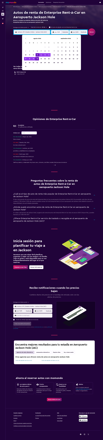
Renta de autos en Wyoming (45, 6)
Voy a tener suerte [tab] (68, 352)
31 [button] (25, 66)
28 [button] (41, 62)
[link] (20, 267)
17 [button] (25, 58)
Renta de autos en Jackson (59, 6)
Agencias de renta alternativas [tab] (25, 352)
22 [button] (45, 58)
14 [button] (41, 55)
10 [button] (25, 55)
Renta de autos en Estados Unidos (29, 6)
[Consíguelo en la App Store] (83, 420)
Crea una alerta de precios (82, 389)
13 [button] (37, 55)
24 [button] (25, 62)
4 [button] (29, 51)
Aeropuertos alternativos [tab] (43, 352)
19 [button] (33, 58)
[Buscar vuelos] (3, 7)
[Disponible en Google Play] (83, 416)
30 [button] (49, 62)
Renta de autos (16, 6)
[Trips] (3, 18)
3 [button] (25, 51)
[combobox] (21, 27)
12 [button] (33, 55)
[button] (3, 2)
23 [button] (49, 58)
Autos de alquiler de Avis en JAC (24, 360)
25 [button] (29, 62)
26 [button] (33, 62)
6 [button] (37, 51)
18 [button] (29, 58)
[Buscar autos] (3, 14)
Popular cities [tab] (56, 352)
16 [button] (48, 55)
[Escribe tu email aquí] (34, 315)
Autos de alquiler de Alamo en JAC (50, 360)
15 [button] (45, 55)
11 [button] (29, 55)
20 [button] (37, 58)
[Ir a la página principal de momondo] (11, 2)
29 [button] (45, 62)
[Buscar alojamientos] (3, 10)
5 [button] (33, 51)
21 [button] (41, 58)
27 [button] (37, 62)
